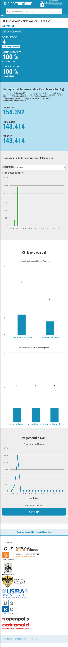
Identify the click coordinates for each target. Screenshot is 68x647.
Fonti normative (23, 532)
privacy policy (32, 639)
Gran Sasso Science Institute (14, 639)
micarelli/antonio (36, 424)
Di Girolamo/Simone (22, 337)
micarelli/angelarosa (55, 424)
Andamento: (8, 167)
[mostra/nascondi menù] (2, 16)
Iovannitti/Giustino (50, 337)
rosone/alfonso (16, 424)
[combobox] (31, 10)
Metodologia (36, 532)
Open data (47, 532)
